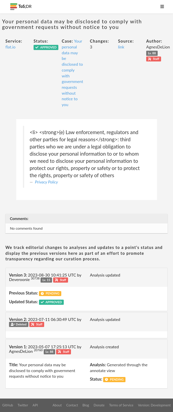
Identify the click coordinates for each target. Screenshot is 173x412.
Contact (72, 405)
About (57, 405)
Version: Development (154, 405)
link (121, 46)
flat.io (10, 46)
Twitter (23, 405)
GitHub (7, 405)
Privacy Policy (46, 181)
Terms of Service (121, 405)
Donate (99, 405)
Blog (85, 405)
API (35, 405)
